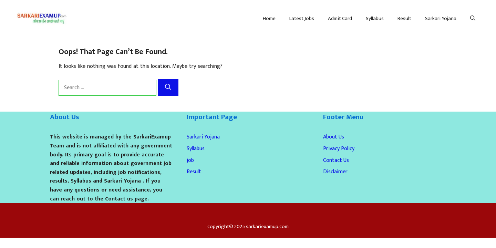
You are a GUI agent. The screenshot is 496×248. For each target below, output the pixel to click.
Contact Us (336, 160)
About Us (333, 137)
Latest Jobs (301, 18)
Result (404, 18)
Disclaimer (335, 171)
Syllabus (375, 18)
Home (269, 18)
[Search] (168, 87)
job (190, 160)
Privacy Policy (338, 148)
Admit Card (340, 18)
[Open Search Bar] (472, 18)
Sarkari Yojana (440, 18)
